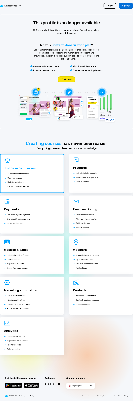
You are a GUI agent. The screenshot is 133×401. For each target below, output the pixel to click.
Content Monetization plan (71, 45)
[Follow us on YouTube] (59, 384)
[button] (80, 386)
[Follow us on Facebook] (45, 384)
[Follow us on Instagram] (49, 384)
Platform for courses (20, 168)
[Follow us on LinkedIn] (54, 384)
